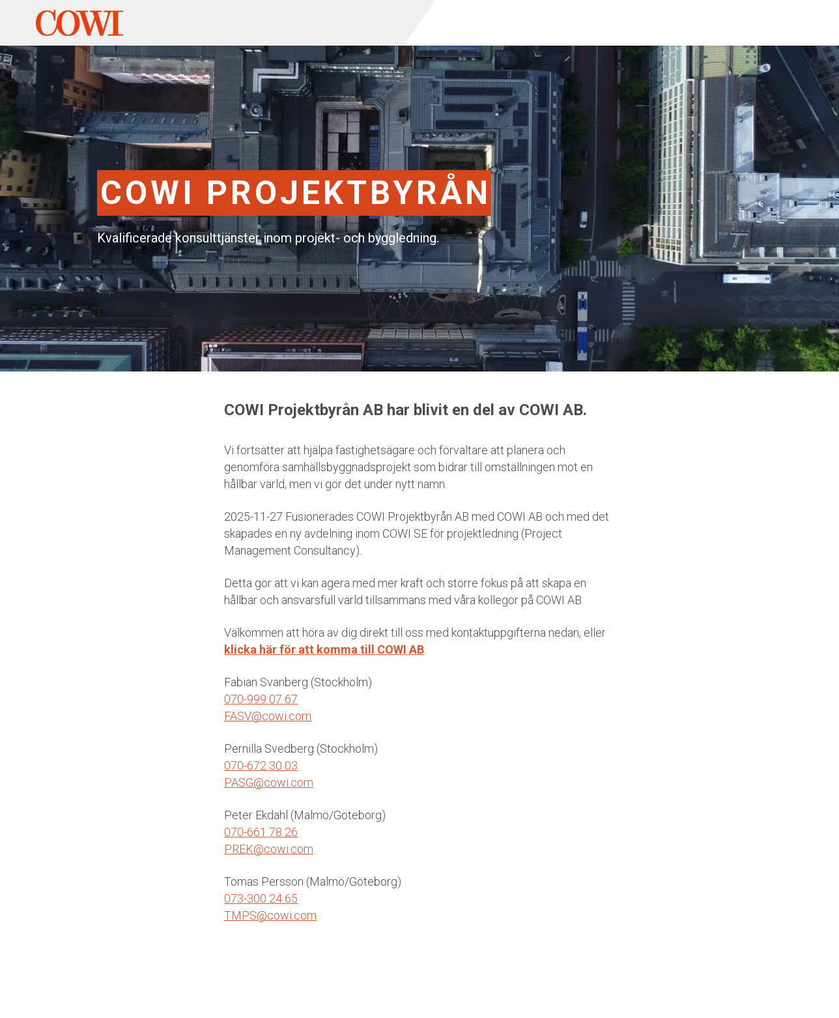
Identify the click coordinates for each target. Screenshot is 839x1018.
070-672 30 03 (261, 765)
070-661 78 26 (261, 832)
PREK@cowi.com (268, 849)
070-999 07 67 (261, 699)
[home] (79, 23)
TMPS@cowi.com (270, 915)
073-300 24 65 (261, 898)
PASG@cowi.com (268, 782)
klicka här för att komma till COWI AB (324, 649)
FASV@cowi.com (267, 716)
